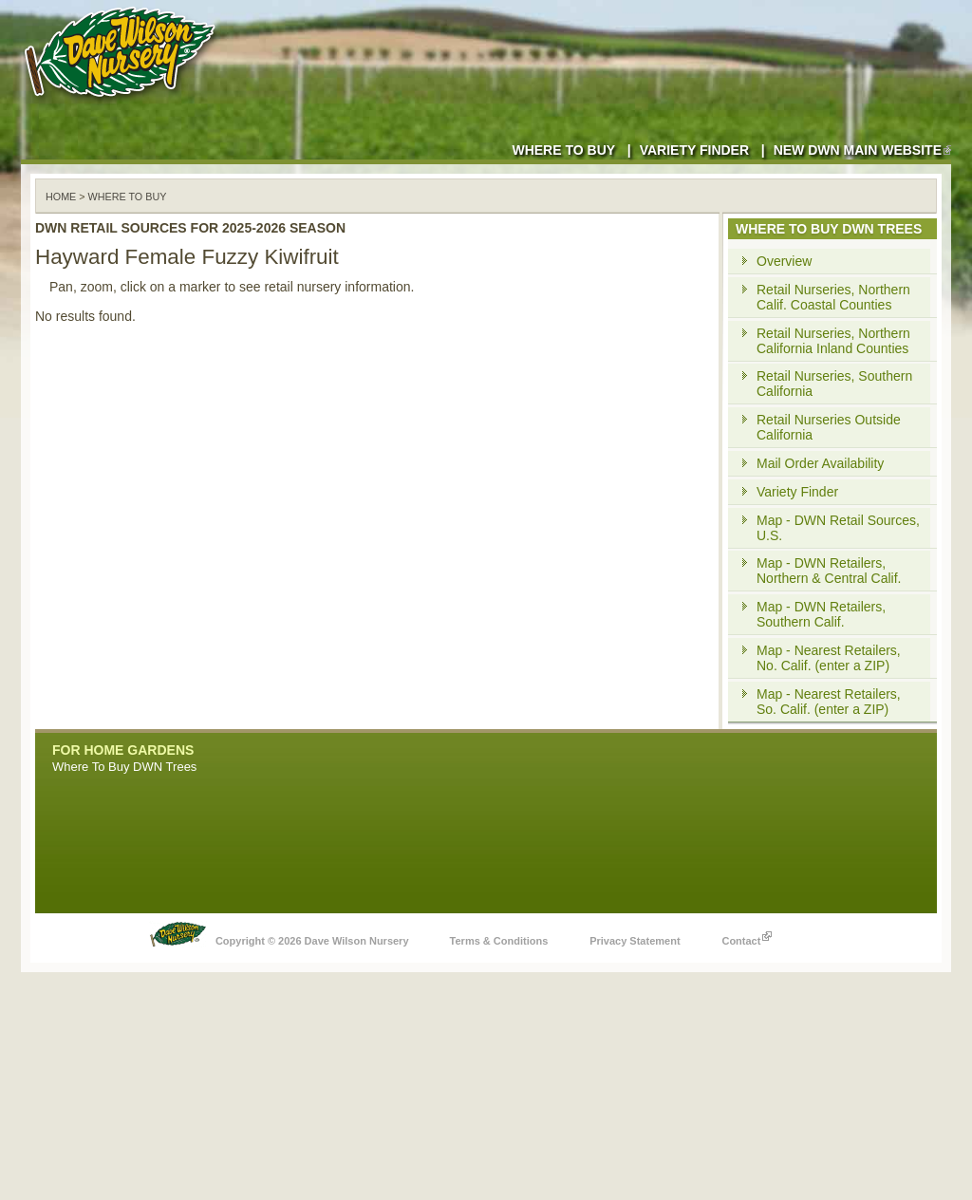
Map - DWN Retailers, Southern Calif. (821, 614)
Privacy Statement (634, 941)
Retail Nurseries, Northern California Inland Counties (833, 341)
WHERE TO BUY (127, 196)
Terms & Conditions (499, 941)
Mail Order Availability (820, 463)
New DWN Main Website (862, 150)
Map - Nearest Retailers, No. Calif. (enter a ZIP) (829, 658)
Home (61, 196)
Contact (746, 936)
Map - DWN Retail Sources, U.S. (838, 528)
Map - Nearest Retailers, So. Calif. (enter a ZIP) (829, 701)
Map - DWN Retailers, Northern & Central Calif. (829, 570)
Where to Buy (563, 150)
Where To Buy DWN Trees (124, 766)
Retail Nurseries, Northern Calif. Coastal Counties (833, 297)
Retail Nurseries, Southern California (834, 383)
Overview (784, 261)
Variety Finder (694, 150)
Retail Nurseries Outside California (829, 427)
